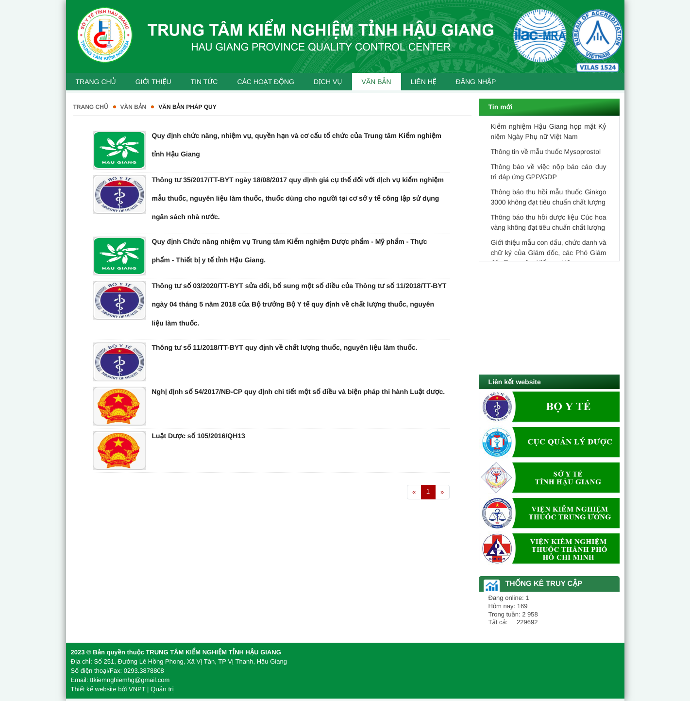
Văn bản (133, 106)
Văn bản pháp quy (187, 106)
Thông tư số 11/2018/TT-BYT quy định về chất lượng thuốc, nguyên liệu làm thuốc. (285, 347)
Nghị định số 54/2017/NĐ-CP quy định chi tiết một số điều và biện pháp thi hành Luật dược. (298, 391)
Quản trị (162, 689)
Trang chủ (90, 106)
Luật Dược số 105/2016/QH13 (198, 436)
